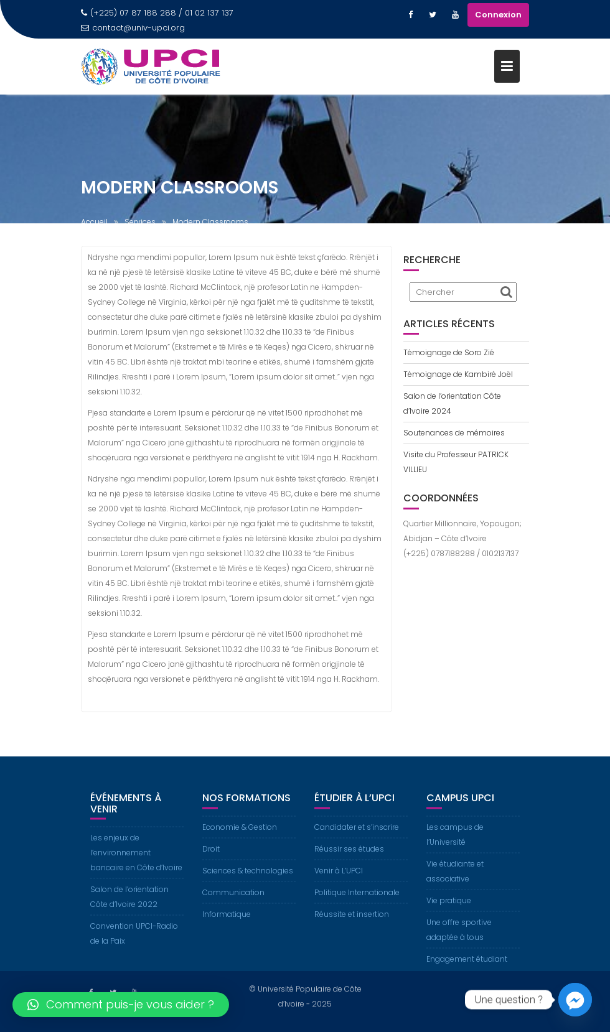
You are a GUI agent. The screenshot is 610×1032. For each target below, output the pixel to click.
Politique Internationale (357, 903)
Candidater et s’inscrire (356, 837)
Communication (233, 903)
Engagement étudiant (466, 969)
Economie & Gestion (239, 837)
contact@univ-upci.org (133, 28)
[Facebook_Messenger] (575, 999)
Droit (211, 859)
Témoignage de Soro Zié (448, 352)
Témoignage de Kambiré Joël (458, 374)
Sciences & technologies (247, 881)
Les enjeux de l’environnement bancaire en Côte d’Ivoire (136, 863)
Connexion (498, 15)
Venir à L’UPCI (338, 881)
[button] (120, 1004)
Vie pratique (448, 911)
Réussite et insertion (351, 924)
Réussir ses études (349, 859)
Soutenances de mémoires (454, 432)
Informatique (226, 924)
